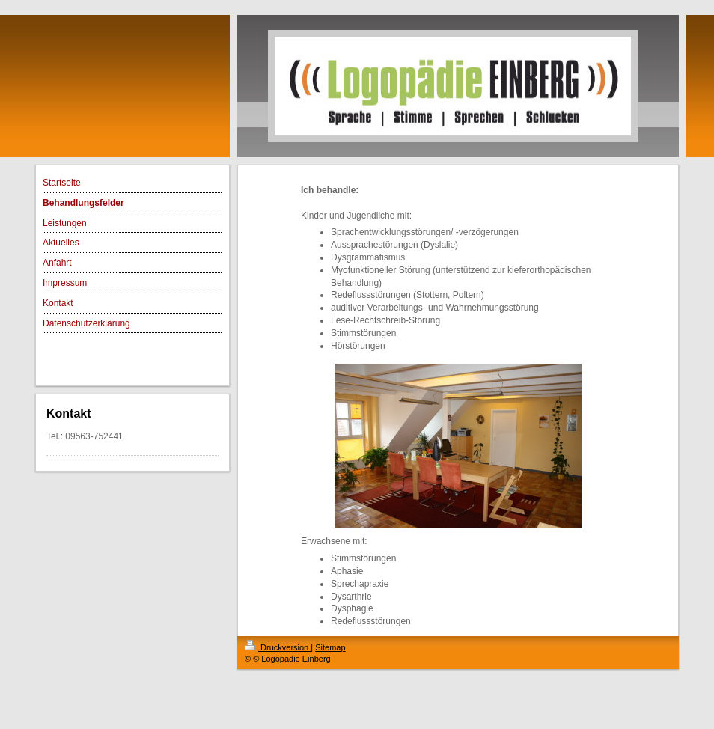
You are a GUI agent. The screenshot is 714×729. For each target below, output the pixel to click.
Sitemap (330, 647)
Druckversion (278, 647)
